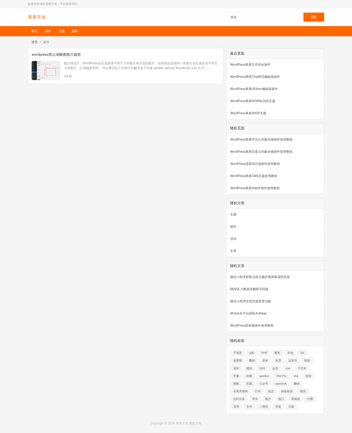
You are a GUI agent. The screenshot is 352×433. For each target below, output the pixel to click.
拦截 (249, 383)
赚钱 (296, 383)
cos (287, 368)
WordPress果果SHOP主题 (248, 113)
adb (251, 352)
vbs (296, 376)
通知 (249, 368)
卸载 (249, 376)
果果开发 (37, 17)
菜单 (265, 360)
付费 (310, 399)
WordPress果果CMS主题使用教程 (253, 176)
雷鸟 (255, 399)
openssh (280, 383)
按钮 (308, 376)
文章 (233, 251)
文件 (249, 406)
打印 (258, 391)
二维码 (263, 406)
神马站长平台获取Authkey (248, 313)
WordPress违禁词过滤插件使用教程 (255, 164)
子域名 (237, 352)
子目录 (301, 368)
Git (302, 352)
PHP (264, 352)
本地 (290, 352)
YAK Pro (281, 376)
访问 (262, 368)
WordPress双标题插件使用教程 (252, 325)
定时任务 (239, 399)
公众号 (263, 383)
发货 (278, 360)
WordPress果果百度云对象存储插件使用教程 (261, 151)
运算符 (292, 360)
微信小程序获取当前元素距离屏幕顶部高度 (260, 277)
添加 (236, 368)
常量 (236, 376)
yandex (264, 376)
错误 (303, 391)
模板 (236, 383)
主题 (61, 31)
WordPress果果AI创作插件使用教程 (255, 188)
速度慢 (237, 360)
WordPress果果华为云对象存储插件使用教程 (261, 139)
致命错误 (287, 391)
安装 (278, 406)
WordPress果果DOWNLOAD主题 (252, 101)
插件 (48, 31)
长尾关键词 (240, 391)
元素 (291, 406)
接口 (281, 399)
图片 (268, 399)
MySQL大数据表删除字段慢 (249, 289)
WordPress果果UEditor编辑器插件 (253, 89)
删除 (252, 360)
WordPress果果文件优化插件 (250, 64)
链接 (307, 360)
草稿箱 (295, 399)
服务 (75, 31)
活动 (233, 238)
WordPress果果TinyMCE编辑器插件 (255, 77)
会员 (275, 368)
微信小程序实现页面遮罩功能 (250, 301)
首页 (34, 31)
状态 (271, 391)
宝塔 (236, 406)
